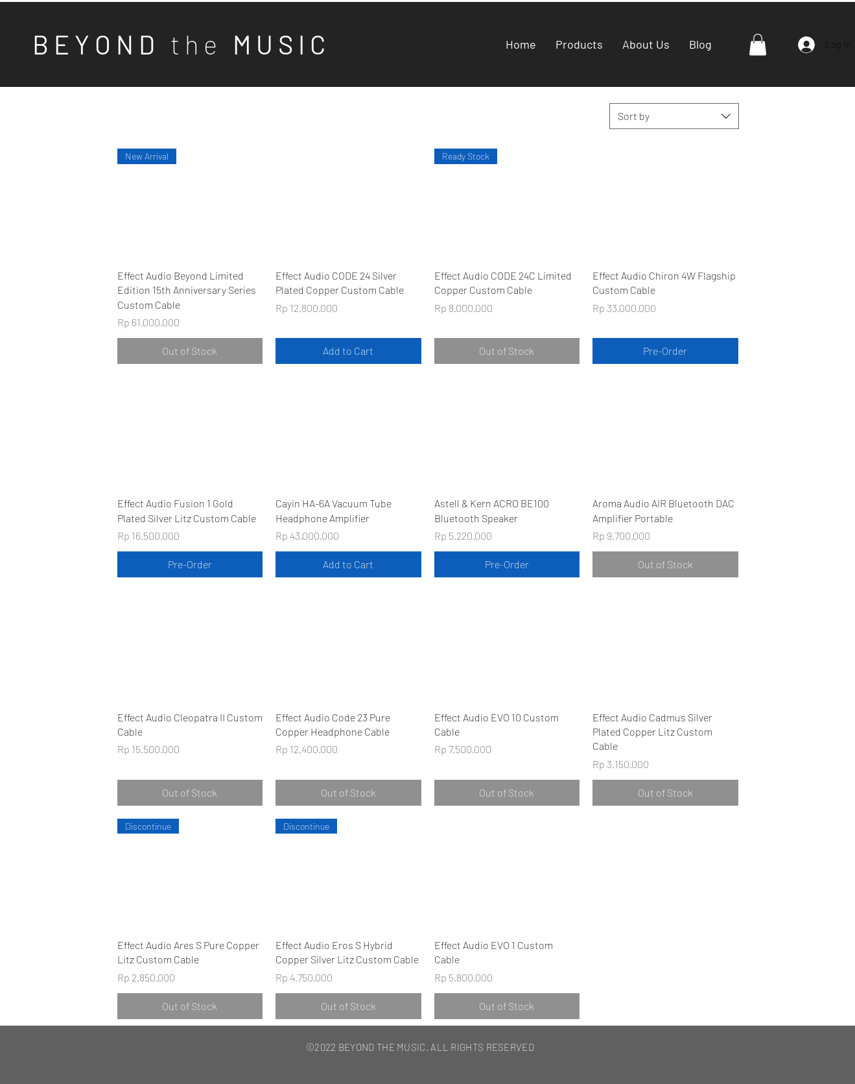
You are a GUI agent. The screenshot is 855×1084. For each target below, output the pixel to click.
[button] (758, 44)
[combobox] (674, 116)
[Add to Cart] (348, 351)
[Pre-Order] (665, 351)
